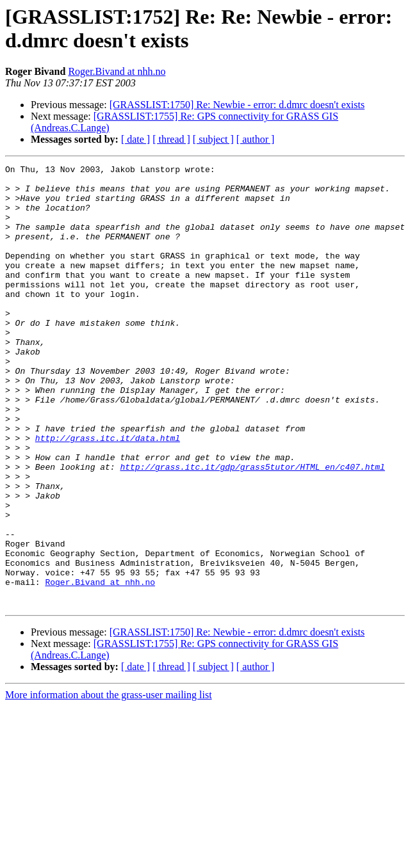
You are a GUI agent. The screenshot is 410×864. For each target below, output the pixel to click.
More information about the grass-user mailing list (108, 783)
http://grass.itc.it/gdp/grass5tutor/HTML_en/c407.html (252, 528)
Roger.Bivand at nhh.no (116, 71)
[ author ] (255, 139)
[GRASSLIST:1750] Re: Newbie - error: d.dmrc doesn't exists (237, 104)
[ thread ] (171, 139)
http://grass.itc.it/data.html (107, 493)
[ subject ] (213, 139)
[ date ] (135, 139)
